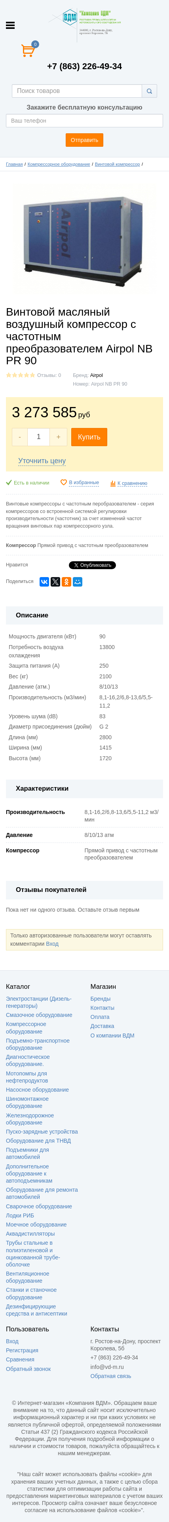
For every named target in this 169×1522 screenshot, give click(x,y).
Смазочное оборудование (39, 1015)
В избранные (84, 482)
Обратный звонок (28, 1369)
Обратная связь (111, 1376)
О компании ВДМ (113, 1035)
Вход (52, 944)
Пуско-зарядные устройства (42, 1131)
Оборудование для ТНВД (38, 1141)
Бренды (101, 999)
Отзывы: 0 (49, 375)
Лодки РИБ (20, 1215)
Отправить (84, 140)
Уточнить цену (42, 461)
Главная (14, 164)
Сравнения (20, 1359)
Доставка (102, 1026)
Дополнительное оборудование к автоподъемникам (29, 1173)
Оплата (100, 1017)
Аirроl (96, 375)
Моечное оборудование (36, 1224)
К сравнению (132, 483)
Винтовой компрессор (117, 164)
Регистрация (22, 1350)
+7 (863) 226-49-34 (84, 66)
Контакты (102, 1008)
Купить (89, 437)
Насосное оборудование (37, 1090)
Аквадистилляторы (30, 1233)
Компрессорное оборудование (59, 164)
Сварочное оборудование (39, 1206)
